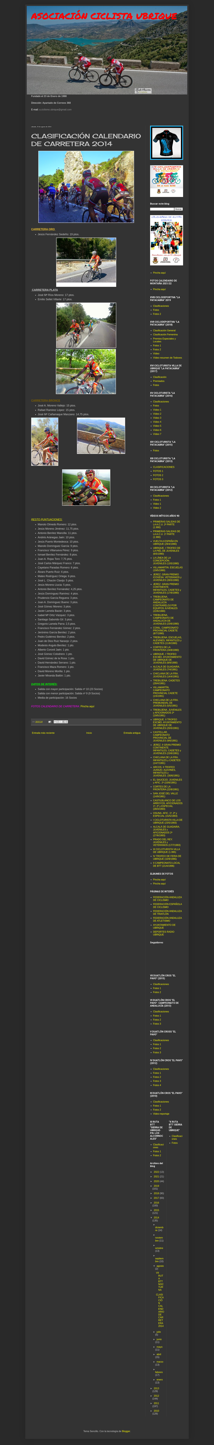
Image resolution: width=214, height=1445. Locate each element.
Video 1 (157, 504)
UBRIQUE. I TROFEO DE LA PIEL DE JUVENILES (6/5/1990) (166, 551)
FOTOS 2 (158, 475)
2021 (157, 1176)
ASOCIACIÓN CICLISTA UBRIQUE (104, 15)
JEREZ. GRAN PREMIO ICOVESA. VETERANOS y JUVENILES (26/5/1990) (167, 577)
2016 (156, 1202)
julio (159, 1332)
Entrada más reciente (43, 733)
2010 (156, 1411)
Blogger (126, 1431)
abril (159, 1354)
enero (160, 1379)
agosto (160, 1266)
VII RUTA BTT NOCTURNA (160, 1281)
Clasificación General (164, 330)
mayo (159, 1347)
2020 (157, 1181)
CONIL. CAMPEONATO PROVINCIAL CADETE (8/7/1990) (165, 630)
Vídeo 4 (157, 422)
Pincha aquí (87, 706)
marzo (160, 1361)
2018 (157, 1193)
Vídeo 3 (157, 418)
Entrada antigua (132, 733)
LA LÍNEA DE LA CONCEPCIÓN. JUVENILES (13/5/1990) (166, 561)
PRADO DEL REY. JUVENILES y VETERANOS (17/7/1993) (167, 842)
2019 (156, 1186)
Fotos (156, 310)
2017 (157, 1198)
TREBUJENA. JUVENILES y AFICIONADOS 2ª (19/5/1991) (167, 713)
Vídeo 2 (157, 414)
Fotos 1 (157, 345)
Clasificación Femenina (165, 334)
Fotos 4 (157, 1085)
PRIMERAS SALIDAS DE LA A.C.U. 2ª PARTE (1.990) (166, 524)
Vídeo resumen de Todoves (167, 357)
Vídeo (156, 353)
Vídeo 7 (157, 434)
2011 (156, 1403)
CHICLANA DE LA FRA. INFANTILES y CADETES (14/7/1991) (166, 760)
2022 (157, 1172)
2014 (156, 1217)
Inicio (89, 733)
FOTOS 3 (158, 479)
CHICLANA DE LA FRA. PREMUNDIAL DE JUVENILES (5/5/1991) (165, 703)
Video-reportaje (161, 1113)
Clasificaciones (161, 306)
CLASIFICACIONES (163, 467)
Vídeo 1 (157, 410)
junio (159, 1339)
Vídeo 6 (157, 430)
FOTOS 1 (158, 471)
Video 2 (157, 508)
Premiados (158, 381)
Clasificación (159, 377)
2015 (156, 1210)
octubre (159, 1248)
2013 (156, 1388)
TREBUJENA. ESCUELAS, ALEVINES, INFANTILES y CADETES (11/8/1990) (167, 640)
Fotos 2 (157, 314)
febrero (159, 1372)
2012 (156, 1396)
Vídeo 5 (157, 426)
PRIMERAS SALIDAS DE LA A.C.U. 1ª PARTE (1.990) (166, 534)
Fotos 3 (157, 1023)
